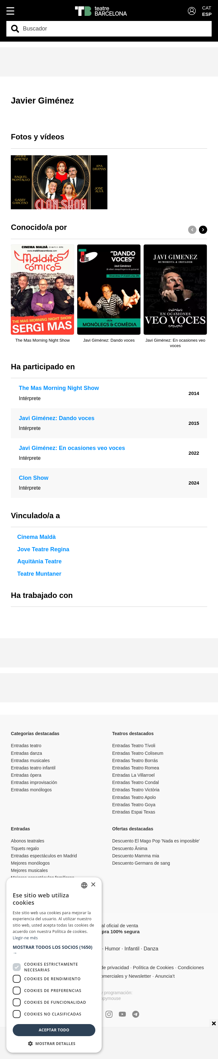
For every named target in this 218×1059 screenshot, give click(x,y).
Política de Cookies (153, 967)
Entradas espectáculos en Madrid (44, 855)
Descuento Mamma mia (135, 855)
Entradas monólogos (31, 789)
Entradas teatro (26, 745)
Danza (151, 948)
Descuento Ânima (129, 848)
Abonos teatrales (27, 840)
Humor (112, 948)
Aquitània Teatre (39, 561)
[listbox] (84, 885)
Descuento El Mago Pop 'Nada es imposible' (156, 840)
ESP (207, 14)
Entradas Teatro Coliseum (137, 753)
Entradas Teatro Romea (135, 767)
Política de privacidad (106, 967)
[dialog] (54, 965)
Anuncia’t (165, 976)
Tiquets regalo (25, 848)
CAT (206, 7)
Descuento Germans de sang (141, 863)
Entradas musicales (30, 760)
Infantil (131, 948)
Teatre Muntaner (39, 574)
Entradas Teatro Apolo (134, 797)
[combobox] (114, 29)
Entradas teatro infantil (33, 767)
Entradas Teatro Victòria (136, 789)
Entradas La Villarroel (133, 775)
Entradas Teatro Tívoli (133, 745)
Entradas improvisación (34, 782)
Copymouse (109, 998)
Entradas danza (26, 753)
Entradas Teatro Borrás (135, 760)
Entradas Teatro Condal (135, 782)
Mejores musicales (29, 870)
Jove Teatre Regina (43, 549)
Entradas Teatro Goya (133, 804)
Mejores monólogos (30, 863)
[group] (59, 182)
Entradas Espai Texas (133, 811)
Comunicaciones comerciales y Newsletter (106, 976)
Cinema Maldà (36, 537)
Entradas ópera (26, 775)
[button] (203, 229)
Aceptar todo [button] (54, 1030)
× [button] (93, 884)
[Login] (192, 11)
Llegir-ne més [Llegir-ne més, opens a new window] (25, 938)
